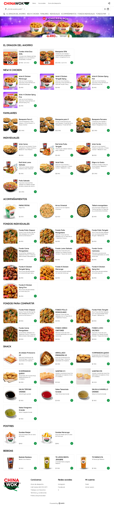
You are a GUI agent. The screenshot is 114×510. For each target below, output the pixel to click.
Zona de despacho (54, 3)
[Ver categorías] (109, 14)
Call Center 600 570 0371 (39, 487)
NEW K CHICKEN (33, 14)
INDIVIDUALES (55, 14)
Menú (34, 3)
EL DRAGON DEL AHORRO (16, 14)
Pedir (87, 484)
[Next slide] (113, 26)
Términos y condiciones (38, 493)
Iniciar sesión (89, 487)
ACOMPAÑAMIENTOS (68, 14)
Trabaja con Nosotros (38, 490)
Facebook (61, 487)
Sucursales (42, 3)
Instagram (61, 484)
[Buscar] (4, 14)
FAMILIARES (44, 14)
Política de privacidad (38, 496)
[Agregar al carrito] (35, 62)
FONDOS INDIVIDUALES (86, 14)
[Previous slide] (1, 26)
